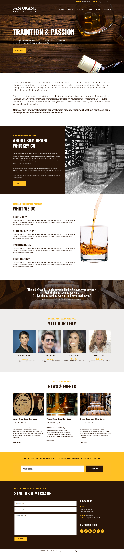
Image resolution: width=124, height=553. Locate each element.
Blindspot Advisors (78, 551)
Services (80, 9)
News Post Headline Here (25, 420)
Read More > (17, 442)
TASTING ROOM (22, 245)
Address (83, 506)
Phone (86, 515)
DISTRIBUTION (22, 259)
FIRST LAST (24, 355)
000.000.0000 (86, 2)
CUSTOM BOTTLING (24, 231)
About (70, 9)
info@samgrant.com (104, 2)
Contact (107, 9)
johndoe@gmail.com (20, 361)
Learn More (19, 50)
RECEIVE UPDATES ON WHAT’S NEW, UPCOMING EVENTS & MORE (62, 458)
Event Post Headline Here (58, 420)
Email (90, 518)
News (98, 9)
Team (90, 9)
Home (61, 9)
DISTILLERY (20, 217)
